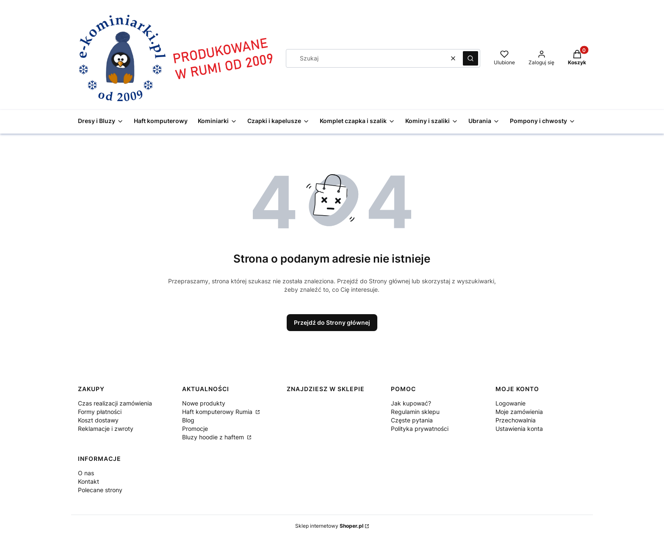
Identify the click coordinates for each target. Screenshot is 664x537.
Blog (188, 420)
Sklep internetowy (329, 526)
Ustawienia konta (519, 428)
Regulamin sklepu (415, 411)
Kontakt (88, 481)
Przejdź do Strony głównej (332, 322)
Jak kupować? (411, 403)
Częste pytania (412, 420)
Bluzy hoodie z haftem (214, 437)
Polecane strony (100, 489)
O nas (86, 473)
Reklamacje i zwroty (105, 428)
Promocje (195, 428)
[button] (470, 58)
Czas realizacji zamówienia (115, 403)
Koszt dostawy (98, 420)
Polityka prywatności (419, 428)
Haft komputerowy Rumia (218, 411)
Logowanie (510, 403)
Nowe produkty (203, 403)
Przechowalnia (515, 420)
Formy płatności (100, 411)
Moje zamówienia (519, 411)
